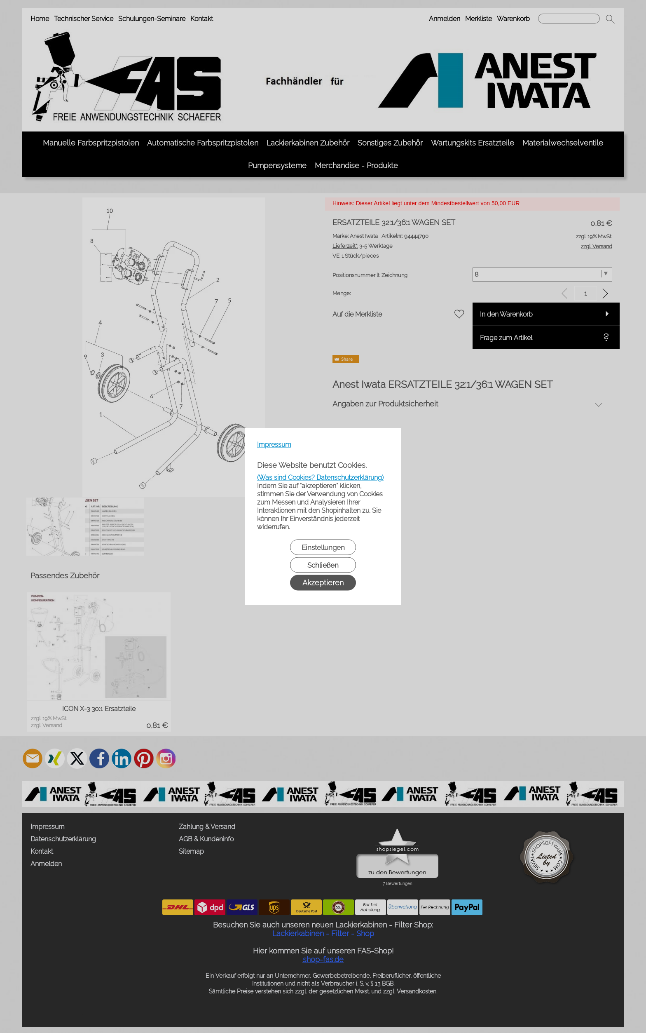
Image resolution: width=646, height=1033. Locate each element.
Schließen (323, 565)
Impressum (274, 444)
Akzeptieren (323, 582)
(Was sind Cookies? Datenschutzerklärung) (320, 477)
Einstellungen (323, 547)
